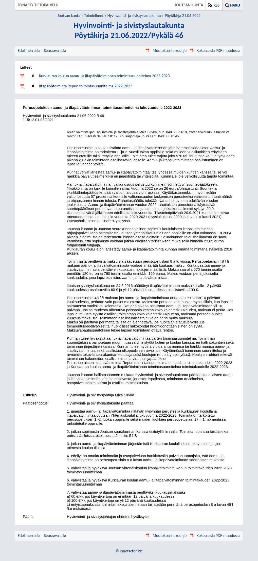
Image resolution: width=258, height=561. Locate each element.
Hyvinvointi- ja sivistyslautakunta (134, 15)
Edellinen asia (29, 50)
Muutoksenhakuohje (166, 50)
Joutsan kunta (69, 15)
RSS (216, 5)
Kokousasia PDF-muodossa (215, 50)
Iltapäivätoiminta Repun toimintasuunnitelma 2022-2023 (85, 86)
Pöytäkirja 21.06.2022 (182, 15)
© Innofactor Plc (129, 551)
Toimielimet (93, 15)
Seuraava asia (55, 50)
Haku (235, 5)
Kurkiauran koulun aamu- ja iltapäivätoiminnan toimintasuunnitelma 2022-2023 (104, 75)
